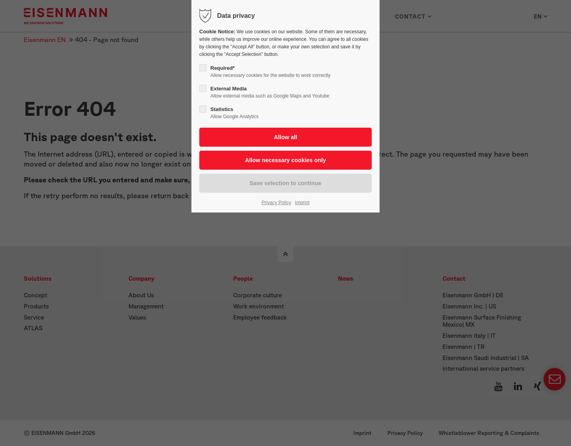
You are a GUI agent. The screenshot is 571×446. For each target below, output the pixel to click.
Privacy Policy (276, 202)
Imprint (302, 202)
